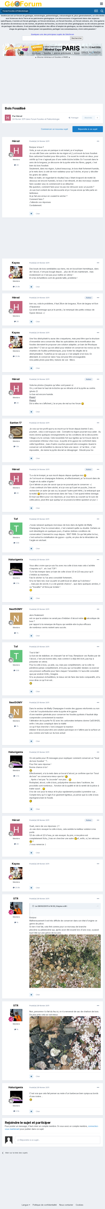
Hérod (19, 116)
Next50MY (15, 609)
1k (16, 922)
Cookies (79, 1205)
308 (16, 543)
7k (16, 633)
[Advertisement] (52, 82)
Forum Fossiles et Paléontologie (45, 119)
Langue (26, 1205)
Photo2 (32, 400)
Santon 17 (16, 422)
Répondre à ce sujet (87, 129)
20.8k (16, 286)
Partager (74, 118)
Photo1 (32, 397)
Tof (16, 518)
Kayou (16, 262)
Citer (38, 213)
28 (16, 165)
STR (15, 898)
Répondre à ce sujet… (29, 1140)
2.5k (16, 583)
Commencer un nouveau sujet (54, 129)
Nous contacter (66, 1205)
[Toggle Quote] (33, 906)
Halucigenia (15, 559)
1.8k (16, 446)
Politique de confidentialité (45, 1205)
